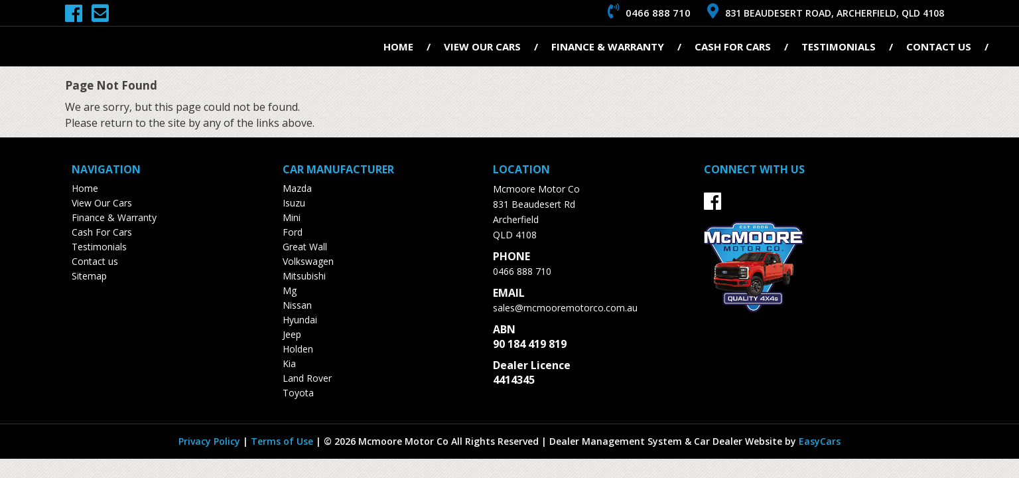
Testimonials (838, 46)
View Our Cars (482, 46)
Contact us (938, 46)
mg (290, 290)
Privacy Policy (210, 441)
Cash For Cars (733, 46)
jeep (292, 334)
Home (398, 46)
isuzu (294, 203)
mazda (297, 188)
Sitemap (89, 276)
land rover (307, 378)
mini (292, 217)
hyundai (300, 319)
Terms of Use (283, 441)
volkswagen (308, 261)
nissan (297, 305)
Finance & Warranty (607, 46)
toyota (298, 392)
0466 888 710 (522, 271)
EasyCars (820, 441)
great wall (305, 246)
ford (293, 232)
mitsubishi (304, 276)
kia (289, 363)
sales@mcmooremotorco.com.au (565, 307)
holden (298, 349)
